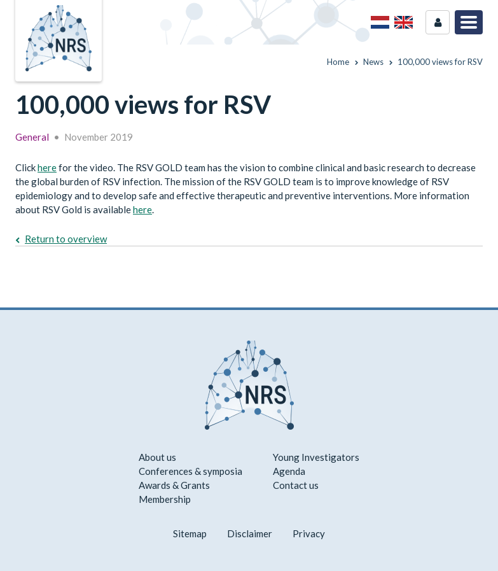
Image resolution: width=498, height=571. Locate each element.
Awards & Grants (174, 485)
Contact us (296, 485)
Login (437, 22)
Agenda (289, 471)
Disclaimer (249, 533)
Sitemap (190, 533)
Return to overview (66, 238)
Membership (165, 499)
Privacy (309, 533)
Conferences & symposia (190, 471)
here (47, 167)
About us (157, 457)
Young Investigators (316, 457)
